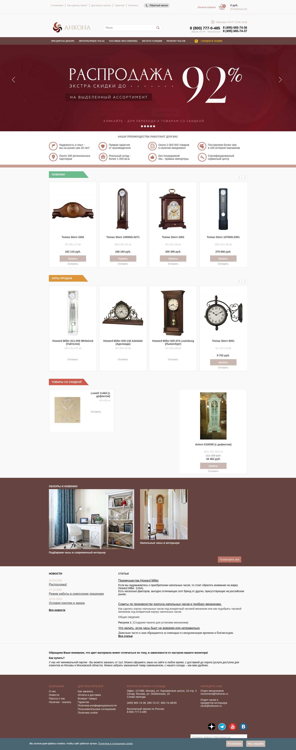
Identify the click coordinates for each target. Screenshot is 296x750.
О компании (57, 5)
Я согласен (234, 743)
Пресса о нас (57, 698)
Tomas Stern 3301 (173, 237)
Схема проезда (136, 696)
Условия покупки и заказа (67, 603)
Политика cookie (88, 712)
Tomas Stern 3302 (73, 237)
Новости (54, 694)
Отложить (73, 264)
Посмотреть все (229, 559)
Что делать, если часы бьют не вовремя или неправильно (159, 628)
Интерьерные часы (92, 41)
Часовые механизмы (123, 41)
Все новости (57, 610)
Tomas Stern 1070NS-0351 (223, 237)
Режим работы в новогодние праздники (76, 593)
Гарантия (119, 5)
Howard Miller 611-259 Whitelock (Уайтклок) (72, 342)
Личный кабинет (206, 7)
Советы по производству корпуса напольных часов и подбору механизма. (170, 604)
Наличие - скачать (60, 702)
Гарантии (83, 702)
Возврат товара (87, 698)
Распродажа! (58, 584)
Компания (56, 686)
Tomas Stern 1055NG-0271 (123, 237)
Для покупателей (90, 686)
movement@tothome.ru (214, 693)
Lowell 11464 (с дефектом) (100, 395)
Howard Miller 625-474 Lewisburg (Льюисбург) (173, 342)
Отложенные (238, 9)
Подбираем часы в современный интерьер (77, 552)
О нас (52, 691)
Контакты (133, 5)
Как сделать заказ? (77, 5)
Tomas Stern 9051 (223, 340)
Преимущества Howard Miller (138, 580)
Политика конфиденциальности (97, 705)
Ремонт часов (176, 41)
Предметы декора (63, 41)
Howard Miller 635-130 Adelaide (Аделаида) (123, 342)
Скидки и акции (211, 41)
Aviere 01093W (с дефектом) (213, 444)
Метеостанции (152, 41)
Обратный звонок (159, 5)
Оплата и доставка (89, 694)
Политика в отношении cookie (115, 743)
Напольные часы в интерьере (160, 542)
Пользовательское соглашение (97, 709)
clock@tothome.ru (211, 705)
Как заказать (85, 691)
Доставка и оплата (101, 5)
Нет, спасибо (256, 743)
